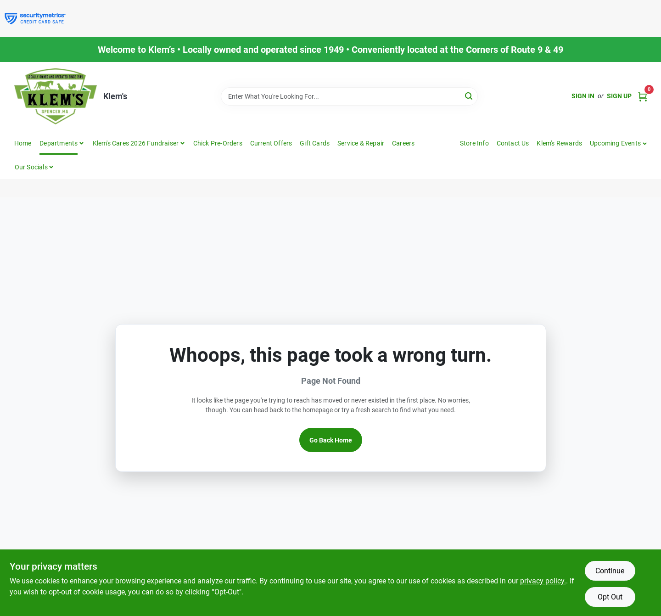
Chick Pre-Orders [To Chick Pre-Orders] (217, 143)
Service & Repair (360, 143)
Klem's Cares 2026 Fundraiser (136, 143)
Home (23, 143)
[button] (618, 143)
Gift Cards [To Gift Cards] (315, 143)
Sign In (582, 96)
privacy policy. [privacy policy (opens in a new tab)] (543, 581)
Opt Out (610, 597)
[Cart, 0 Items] (642, 96)
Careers (403, 143)
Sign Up (619, 96)
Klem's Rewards (559, 143)
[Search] (469, 95)
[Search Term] (349, 96)
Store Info (474, 143)
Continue (609, 570)
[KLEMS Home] (55, 96)
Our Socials (31, 167)
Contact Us (513, 143)
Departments (58, 143)
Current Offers (271, 143)
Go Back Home (330, 440)
